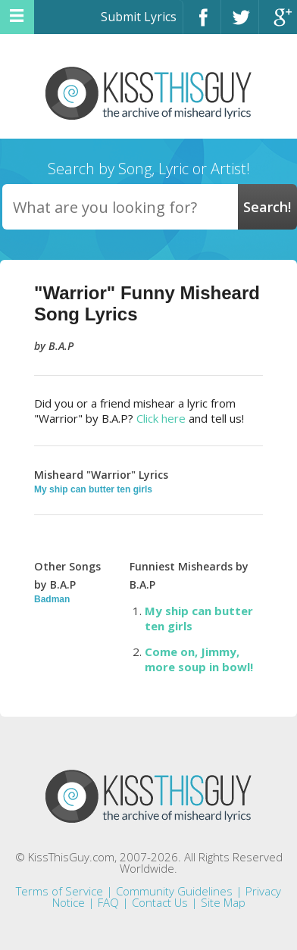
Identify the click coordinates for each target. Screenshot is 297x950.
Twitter (239, 24)
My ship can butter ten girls (93, 489)
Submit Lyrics (139, 16)
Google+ (278, 24)
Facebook (201, 24)
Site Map (223, 902)
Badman (52, 599)
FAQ (108, 902)
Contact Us (160, 902)
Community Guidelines (174, 890)
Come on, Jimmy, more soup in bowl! (199, 659)
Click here (161, 418)
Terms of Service (59, 890)
